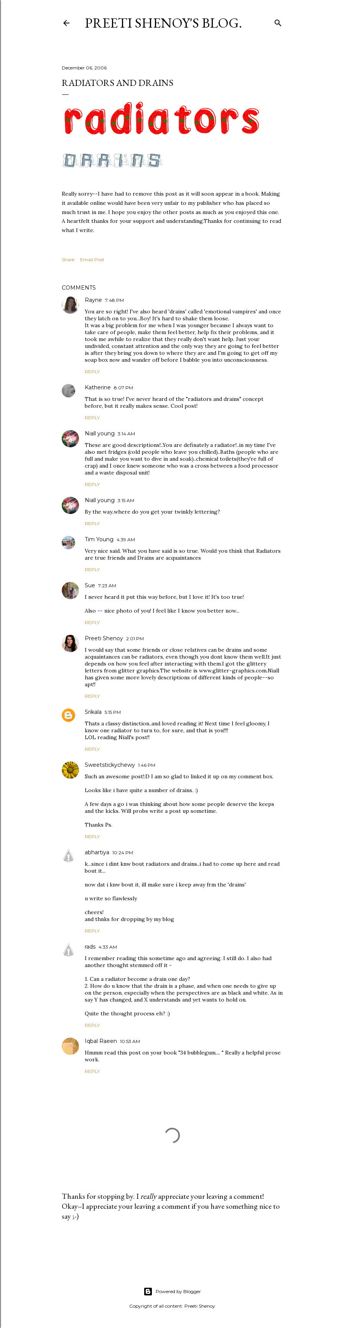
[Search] (278, 21)
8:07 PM (123, 387)
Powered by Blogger (172, 1291)
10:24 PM (122, 852)
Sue (90, 585)
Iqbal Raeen (101, 1041)
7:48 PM (114, 300)
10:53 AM (130, 1041)
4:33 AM (108, 947)
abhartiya (97, 852)
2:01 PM (135, 638)
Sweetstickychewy (110, 764)
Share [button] (68, 259)
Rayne (93, 300)
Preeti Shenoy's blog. (163, 23)
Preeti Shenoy (104, 638)
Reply (92, 371)
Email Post (92, 259)
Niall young (100, 433)
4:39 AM (126, 539)
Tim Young (99, 539)
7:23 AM (107, 585)
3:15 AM (126, 500)
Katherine (98, 387)
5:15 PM (113, 712)
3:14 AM (126, 434)
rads (90, 946)
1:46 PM (146, 765)
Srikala (93, 711)
